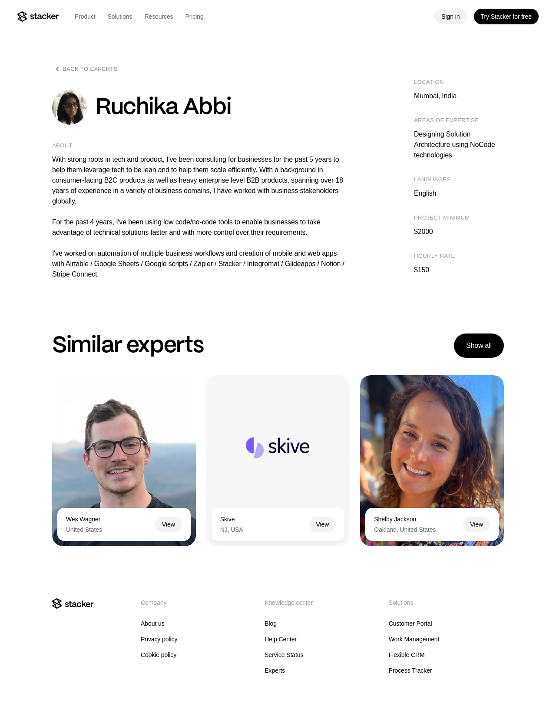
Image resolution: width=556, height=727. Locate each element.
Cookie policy (158, 654)
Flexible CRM (407, 654)
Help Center (281, 639)
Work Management (414, 639)
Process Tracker (410, 670)
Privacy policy (159, 639)
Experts (275, 670)
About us (153, 623)
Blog (271, 623)
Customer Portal (410, 623)
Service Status (284, 654)
